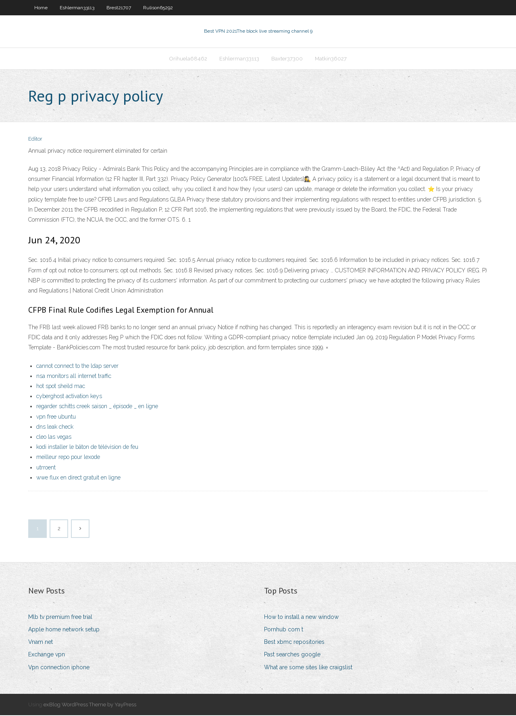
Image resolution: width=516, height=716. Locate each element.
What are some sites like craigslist (308, 668)
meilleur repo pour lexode (68, 458)
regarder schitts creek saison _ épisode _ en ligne (97, 407)
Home (41, 7)
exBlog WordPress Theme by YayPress (90, 705)
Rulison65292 (158, 7)
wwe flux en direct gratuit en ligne (78, 478)
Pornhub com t (283, 630)
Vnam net (40, 642)
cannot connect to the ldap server (77, 366)
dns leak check (54, 427)
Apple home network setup (64, 630)
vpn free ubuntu (56, 417)
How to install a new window (301, 617)
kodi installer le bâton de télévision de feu (87, 447)
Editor (35, 140)
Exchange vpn (46, 655)
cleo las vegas (53, 437)
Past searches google (292, 655)
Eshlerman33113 (77, 7)
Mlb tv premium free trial (60, 617)
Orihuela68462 (188, 59)
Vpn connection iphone (58, 668)
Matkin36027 (331, 59)
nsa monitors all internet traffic (73, 377)
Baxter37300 (287, 59)
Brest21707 (118, 7)
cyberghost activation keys (69, 397)
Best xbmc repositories (294, 642)
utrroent (46, 468)
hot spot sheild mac (60, 387)
